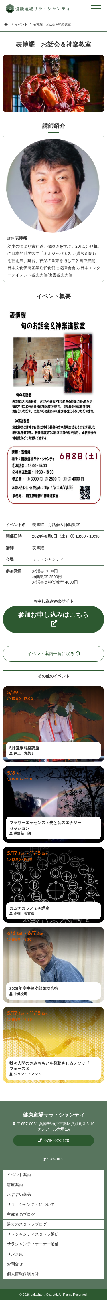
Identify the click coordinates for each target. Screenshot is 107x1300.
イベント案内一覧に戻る (53, 653)
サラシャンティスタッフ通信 (33, 1234)
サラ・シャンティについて (31, 1204)
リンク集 (15, 1254)
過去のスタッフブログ (27, 1224)
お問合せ (15, 1264)
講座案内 (15, 1184)
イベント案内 (19, 1174)
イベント (21, 24)
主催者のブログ (21, 1214)
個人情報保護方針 (23, 1273)
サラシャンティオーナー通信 (33, 1244)
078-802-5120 (56, 1140)
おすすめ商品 (19, 1194)
